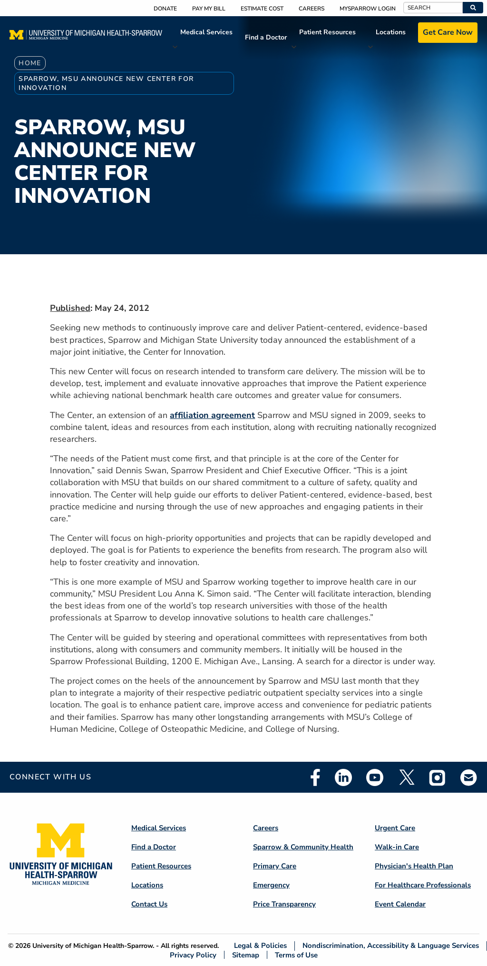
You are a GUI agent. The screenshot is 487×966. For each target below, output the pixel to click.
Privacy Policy (193, 955)
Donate (165, 8)
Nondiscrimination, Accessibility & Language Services (390, 945)
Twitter (406, 777)
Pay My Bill (208, 8)
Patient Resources (327, 32)
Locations (391, 32)
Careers (311, 8)
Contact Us (149, 904)
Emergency (271, 885)
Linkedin (343, 777)
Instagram (437, 777)
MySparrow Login (368, 8)
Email (468, 777)
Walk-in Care (397, 847)
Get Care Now (448, 32)
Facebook (315, 777)
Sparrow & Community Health (303, 847)
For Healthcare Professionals (423, 885)
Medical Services (206, 32)
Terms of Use (296, 955)
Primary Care (274, 866)
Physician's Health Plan (414, 866)
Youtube (374, 777)
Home (30, 63)
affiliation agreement (212, 415)
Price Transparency (284, 904)
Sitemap (245, 955)
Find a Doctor (266, 37)
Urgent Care (395, 828)
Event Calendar (400, 904)
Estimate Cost (262, 8)
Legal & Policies (260, 945)
